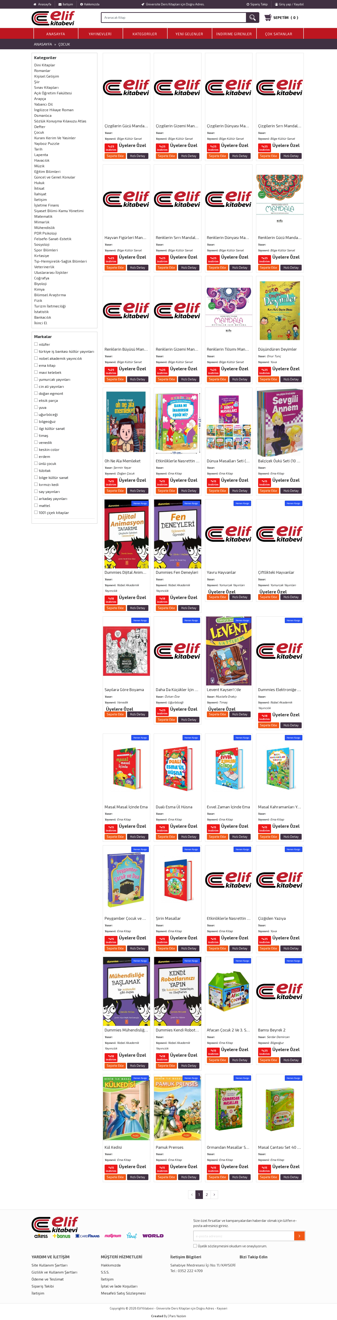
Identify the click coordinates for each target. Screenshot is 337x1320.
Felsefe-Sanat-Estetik (52, 238)
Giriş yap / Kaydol (289, 4)
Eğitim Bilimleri (47, 171)
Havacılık (41, 160)
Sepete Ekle (115, 156)
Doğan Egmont (51, 393)
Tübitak (45, 470)
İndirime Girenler (234, 34)
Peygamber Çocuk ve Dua (127, 918)
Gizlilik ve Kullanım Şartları (54, 1272)
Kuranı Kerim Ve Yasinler (55, 138)
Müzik (39, 166)
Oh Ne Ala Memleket (123, 460)
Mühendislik (44, 227)
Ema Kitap (47, 365)
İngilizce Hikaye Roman (53, 109)
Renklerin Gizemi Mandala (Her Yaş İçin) (191, 349)
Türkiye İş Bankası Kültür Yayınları (66, 351)
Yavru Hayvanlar (221, 572)
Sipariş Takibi (43, 1286)
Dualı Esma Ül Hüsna (174, 806)
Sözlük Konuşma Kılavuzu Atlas (60, 121)
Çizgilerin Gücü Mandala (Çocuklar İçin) (139, 125)
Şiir (37, 81)
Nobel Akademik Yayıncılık (60, 358)
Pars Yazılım (177, 1316)
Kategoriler (144, 34)
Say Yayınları (49, 491)
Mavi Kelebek (50, 372)
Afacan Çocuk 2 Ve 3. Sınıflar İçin (235, 1029)
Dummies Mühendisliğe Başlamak (135, 1029)
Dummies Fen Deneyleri (177, 572)
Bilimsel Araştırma (50, 295)
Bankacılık (42, 317)
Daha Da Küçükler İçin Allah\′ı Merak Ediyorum (197, 689)
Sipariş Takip (257, 4)
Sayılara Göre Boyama (124, 689)
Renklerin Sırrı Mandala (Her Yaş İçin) (189, 237)
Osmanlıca (42, 115)
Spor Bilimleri (46, 250)
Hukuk (39, 182)
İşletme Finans (46, 205)
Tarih (38, 149)
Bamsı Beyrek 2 (272, 1029)
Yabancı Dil (43, 104)
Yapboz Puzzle (46, 143)
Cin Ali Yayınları (51, 386)
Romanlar (42, 70)
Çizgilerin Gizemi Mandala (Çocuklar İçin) (192, 125)
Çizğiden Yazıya (272, 918)
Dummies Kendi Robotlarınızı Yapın (187, 1029)
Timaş (43, 435)
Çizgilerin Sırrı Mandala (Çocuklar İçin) (292, 125)
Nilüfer (44, 344)
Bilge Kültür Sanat (53, 477)
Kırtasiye (41, 255)
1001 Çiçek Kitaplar (54, 512)
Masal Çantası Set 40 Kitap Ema (286, 1147)
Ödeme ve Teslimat (48, 1279)
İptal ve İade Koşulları (119, 1286)
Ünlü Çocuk (47, 463)
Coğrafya (41, 278)
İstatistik (41, 311)
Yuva (42, 407)
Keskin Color (49, 449)
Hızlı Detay (137, 156)
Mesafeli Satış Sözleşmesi (123, 1293)
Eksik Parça (48, 400)
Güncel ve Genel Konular (54, 177)
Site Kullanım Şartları (49, 1265)
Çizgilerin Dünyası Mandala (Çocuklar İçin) (244, 125)
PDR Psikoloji (45, 233)
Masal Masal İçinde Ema (126, 806)
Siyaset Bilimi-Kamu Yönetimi (59, 210)
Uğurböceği (48, 414)
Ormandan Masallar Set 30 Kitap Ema (240, 1147)
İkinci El (40, 323)
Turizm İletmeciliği (50, 306)
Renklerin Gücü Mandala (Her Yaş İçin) (291, 237)
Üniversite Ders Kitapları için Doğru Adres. (173, 4)
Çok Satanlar (278, 34)
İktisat (39, 188)
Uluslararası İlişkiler (51, 272)
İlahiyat (40, 194)
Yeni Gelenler (189, 34)
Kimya (39, 289)
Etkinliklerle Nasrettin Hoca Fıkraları (239, 918)
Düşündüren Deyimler (277, 349)
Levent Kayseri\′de (224, 689)
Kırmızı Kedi (49, 484)
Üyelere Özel (132, 145)
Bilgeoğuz (47, 421)
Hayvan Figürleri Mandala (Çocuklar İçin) (140, 237)
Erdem (44, 456)
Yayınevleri (100, 34)
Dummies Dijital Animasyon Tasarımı (137, 572)
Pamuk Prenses (169, 1147)
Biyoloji (40, 283)
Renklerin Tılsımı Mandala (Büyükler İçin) (243, 349)
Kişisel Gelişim (46, 76)
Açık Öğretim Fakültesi (53, 93)
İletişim (66, 4)
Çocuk (64, 44)
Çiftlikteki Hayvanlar (276, 572)
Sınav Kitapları (46, 87)
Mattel (44, 505)
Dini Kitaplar (44, 65)
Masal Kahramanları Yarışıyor (284, 806)
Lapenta (41, 154)
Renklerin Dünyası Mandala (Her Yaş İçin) (243, 237)
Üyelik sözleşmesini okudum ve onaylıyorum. (232, 1246)
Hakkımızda (89, 4)
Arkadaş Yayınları (53, 498)
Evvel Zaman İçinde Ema (228, 806)
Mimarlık (41, 222)
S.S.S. (105, 1272)
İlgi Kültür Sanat (52, 428)
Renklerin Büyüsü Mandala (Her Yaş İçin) (140, 349)
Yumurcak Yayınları (54, 379)
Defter (39, 126)
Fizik (38, 300)
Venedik (45, 442)
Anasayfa (55, 34)
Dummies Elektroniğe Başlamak (286, 689)
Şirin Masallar (168, 918)
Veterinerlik (44, 266)
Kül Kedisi (113, 1147)
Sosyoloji (41, 244)
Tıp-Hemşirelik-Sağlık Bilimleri (60, 261)
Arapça (40, 98)
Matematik (43, 216)
